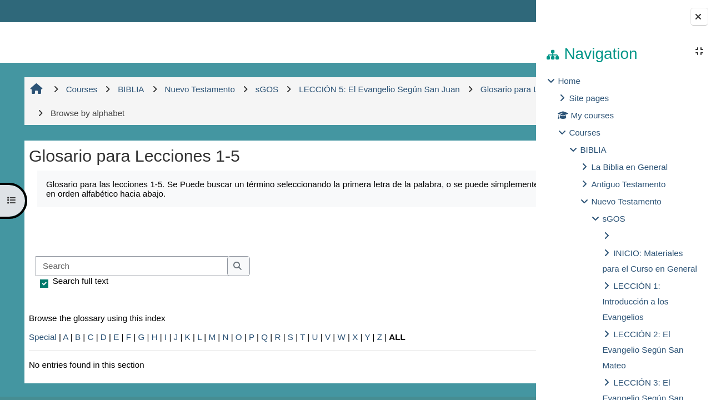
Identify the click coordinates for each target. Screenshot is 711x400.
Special (41, 337)
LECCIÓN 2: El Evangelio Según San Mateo (642, 349)
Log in (503, 11)
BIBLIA (593, 149)
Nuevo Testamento (626, 201)
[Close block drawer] (699, 17)
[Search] (130, 266)
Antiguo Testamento (628, 184)
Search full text (79, 281)
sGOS (613, 218)
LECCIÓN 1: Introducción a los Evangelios (635, 301)
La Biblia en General (629, 167)
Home (569, 81)
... (500, 230)
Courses (584, 132)
